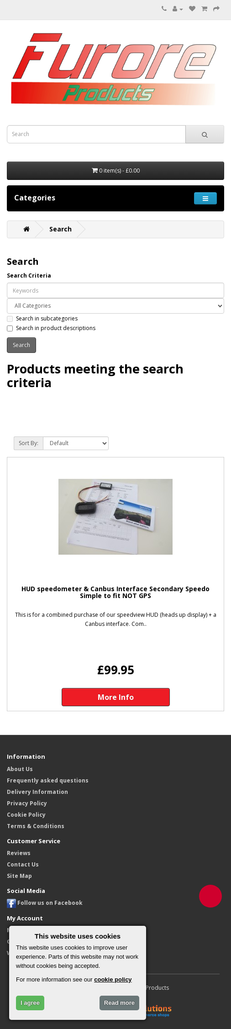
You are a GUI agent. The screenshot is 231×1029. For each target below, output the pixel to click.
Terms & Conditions (35, 826)
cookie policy (112, 979)
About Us (20, 769)
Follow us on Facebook (45, 903)
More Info (116, 697)
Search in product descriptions (51, 328)
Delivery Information (37, 792)
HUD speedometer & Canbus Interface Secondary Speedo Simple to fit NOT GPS (115, 592)
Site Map (19, 876)
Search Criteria (29, 275)
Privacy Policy (27, 803)
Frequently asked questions (48, 780)
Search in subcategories (42, 318)
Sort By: (28, 443)
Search (60, 229)
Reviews (19, 853)
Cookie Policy (26, 815)
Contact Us (23, 864)
